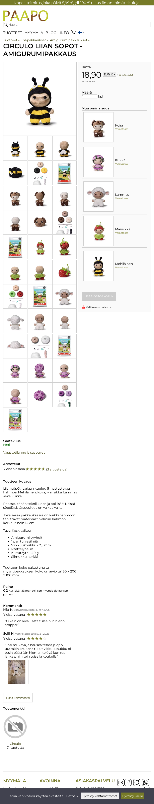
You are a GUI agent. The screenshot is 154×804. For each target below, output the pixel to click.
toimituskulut (126, 74)
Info (64, 33)
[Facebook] (128, 783)
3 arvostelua (56, 469)
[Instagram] (136, 783)
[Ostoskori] (73, 33)
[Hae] (77, 24)
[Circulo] (15, 735)
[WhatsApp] (145, 783)
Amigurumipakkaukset (70, 40)
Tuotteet (12, 33)
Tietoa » (72, 796)
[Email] (120, 785)
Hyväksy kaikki (132, 796)
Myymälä (33, 33)
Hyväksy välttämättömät (100, 796)
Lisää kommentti (18, 698)
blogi (51, 33)
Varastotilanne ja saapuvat (24, 452)
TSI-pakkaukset (34, 40)
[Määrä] (89, 96)
